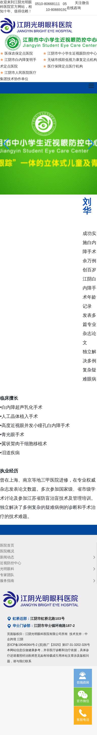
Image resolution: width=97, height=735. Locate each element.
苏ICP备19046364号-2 (22, 645)
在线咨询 (74, 8)
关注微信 (82, 3)
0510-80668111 (47, 4)
